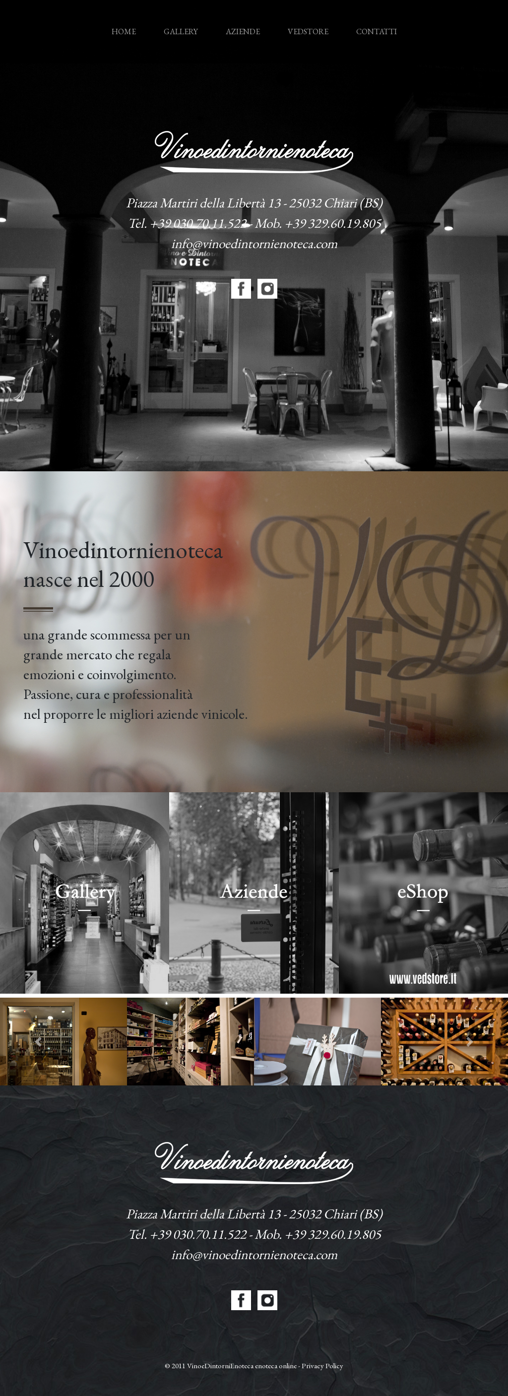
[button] (38, 1041)
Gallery (181, 31)
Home (126, 22)
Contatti (376, 31)
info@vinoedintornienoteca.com (254, 243)
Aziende (243, 31)
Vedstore (308, 31)
